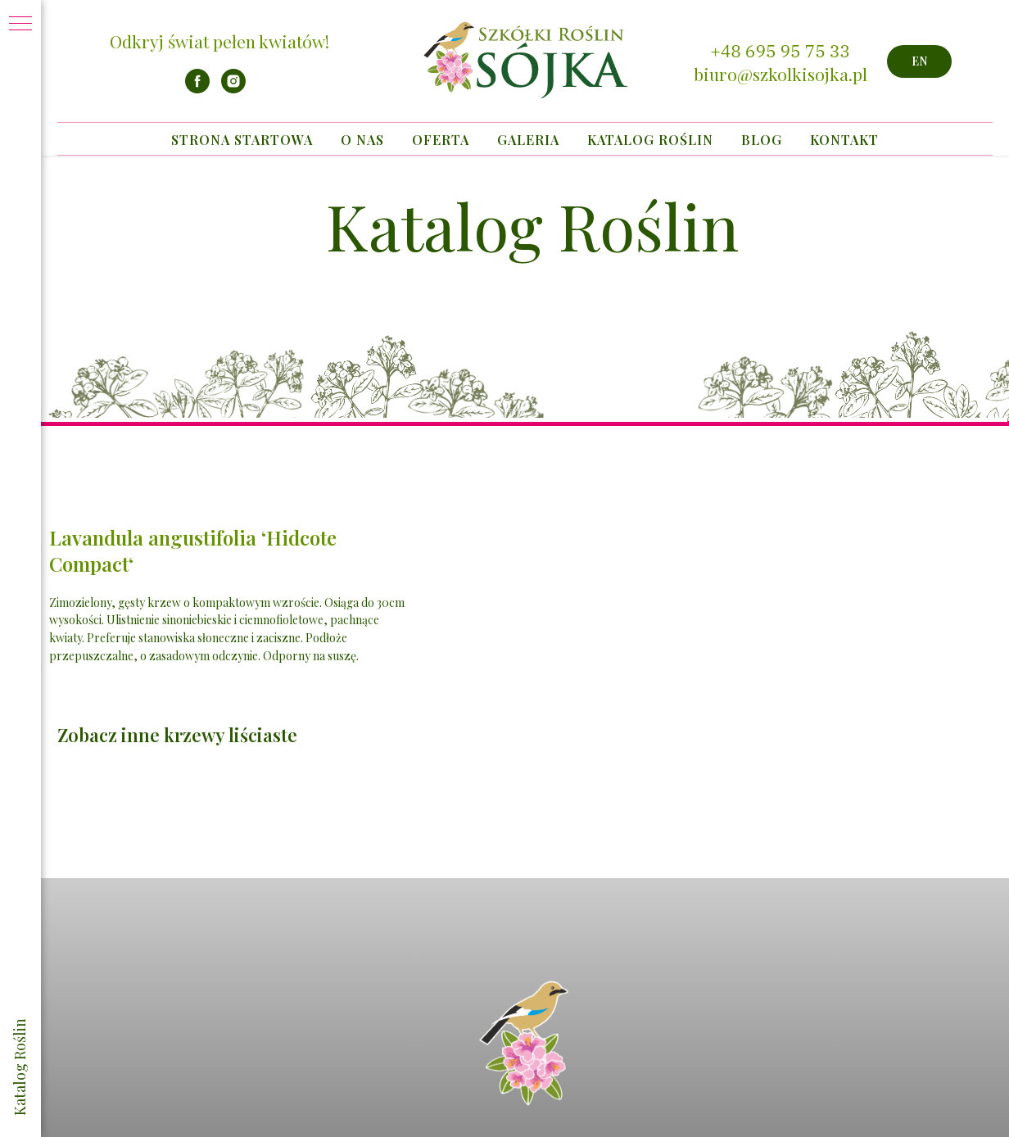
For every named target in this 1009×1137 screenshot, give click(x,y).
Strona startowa (242, 139)
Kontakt (844, 139)
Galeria (528, 139)
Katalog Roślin (650, 139)
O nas (362, 139)
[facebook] (197, 89)
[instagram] (233, 89)
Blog (761, 139)
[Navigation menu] (20, 24)
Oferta (440, 139)
